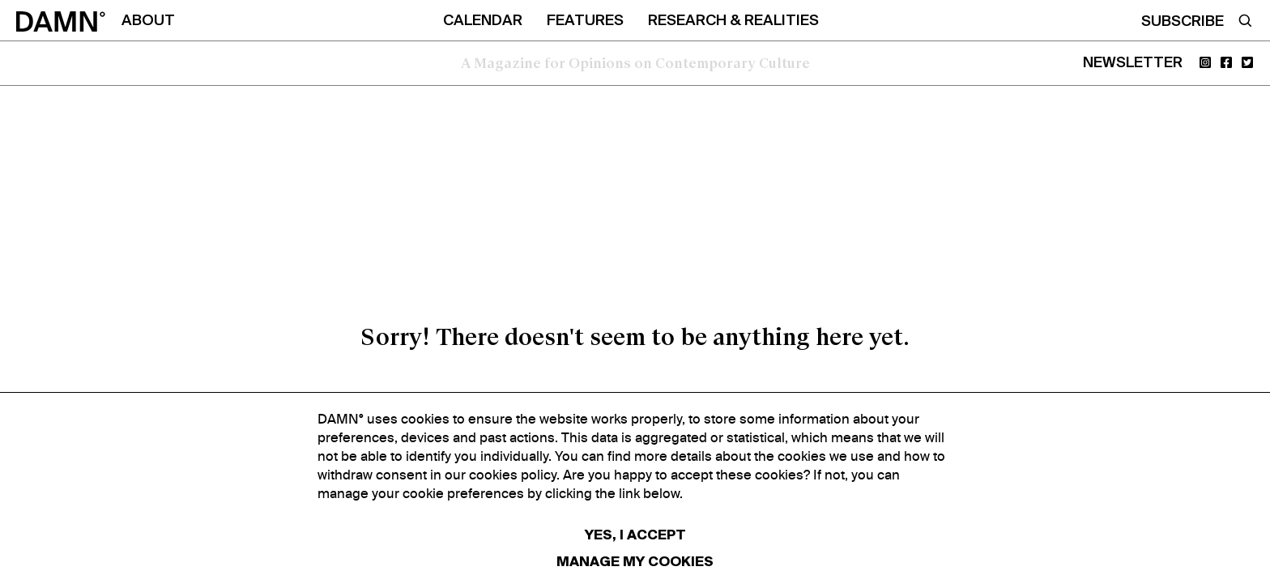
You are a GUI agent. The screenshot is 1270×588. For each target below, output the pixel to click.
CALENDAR (482, 21)
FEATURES (585, 21)
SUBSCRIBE (1182, 22)
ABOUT (148, 21)
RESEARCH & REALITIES (733, 21)
